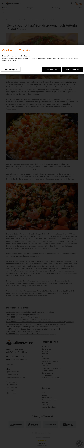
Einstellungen (11, 69)
